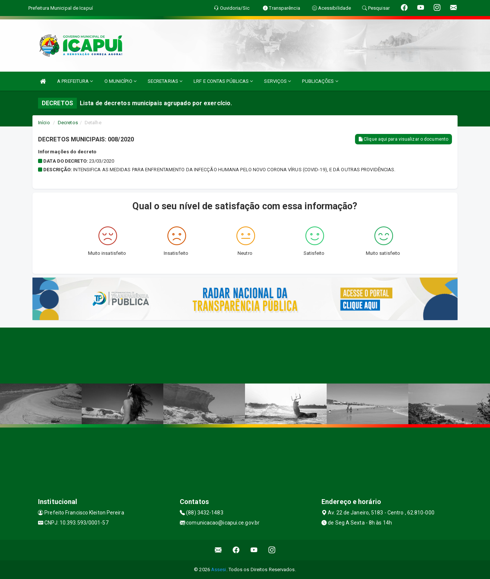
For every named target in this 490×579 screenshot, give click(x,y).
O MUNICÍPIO (120, 81)
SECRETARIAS (165, 81)
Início (44, 122)
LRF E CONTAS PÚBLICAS (223, 81)
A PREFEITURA (75, 81)
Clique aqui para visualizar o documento (403, 139)
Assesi (218, 569)
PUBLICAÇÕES (320, 81)
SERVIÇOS (277, 81)
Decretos (68, 122)
